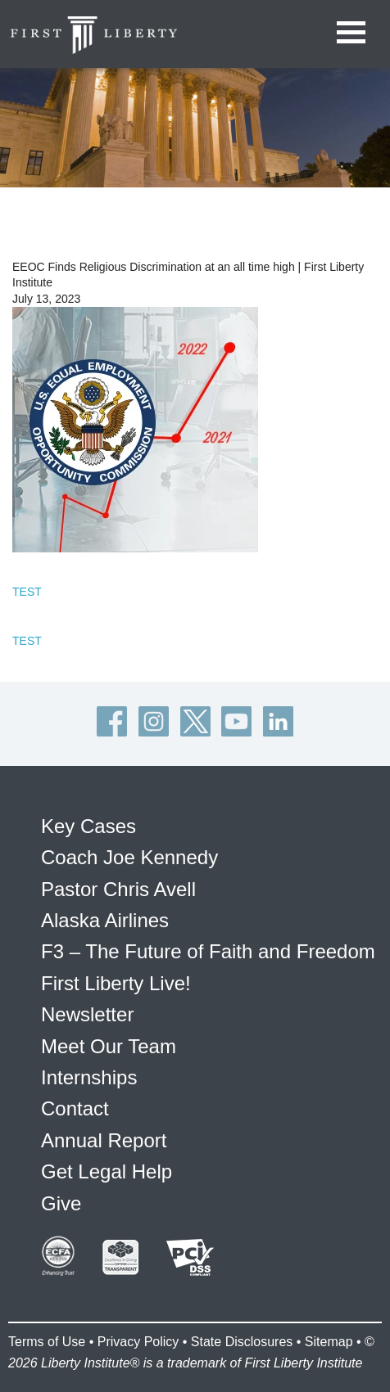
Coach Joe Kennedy (129, 857)
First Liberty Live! (116, 983)
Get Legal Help (106, 1171)
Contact (75, 1108)
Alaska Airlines (105, 920)
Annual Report (103, 1140)
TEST (27, 591)
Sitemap (329, 1342)
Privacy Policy (138, 1342)
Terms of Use (46, 1342)
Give (61, 1203)
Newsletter (87, 1014)
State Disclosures (242, 1342)
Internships (89, 1077)
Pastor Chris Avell (118, 889)
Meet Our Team (108, 1046)
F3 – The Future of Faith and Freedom (208, 951)
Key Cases (88, 826)
